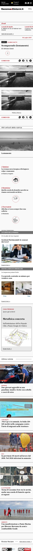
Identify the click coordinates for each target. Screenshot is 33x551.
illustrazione (5, 488)
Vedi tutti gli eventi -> (7, 34)
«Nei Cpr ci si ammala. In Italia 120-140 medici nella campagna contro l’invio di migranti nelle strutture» (16, 424)
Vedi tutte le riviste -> (25, 541)
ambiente (4, 522)
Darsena (4, 385)
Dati (2, 454)
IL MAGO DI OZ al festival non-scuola (11, 29)
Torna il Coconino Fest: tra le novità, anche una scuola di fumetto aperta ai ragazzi (16, 492)
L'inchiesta (5, 419)
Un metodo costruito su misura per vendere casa (15, 277)
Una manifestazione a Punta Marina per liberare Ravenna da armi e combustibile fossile (16, 526)
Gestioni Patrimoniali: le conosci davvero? (14, 241)
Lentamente (6, 153)
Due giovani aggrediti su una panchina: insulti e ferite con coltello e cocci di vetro (16, 390)
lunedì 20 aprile (7, 27)
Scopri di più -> (5, 265)
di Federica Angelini (7, 173)
